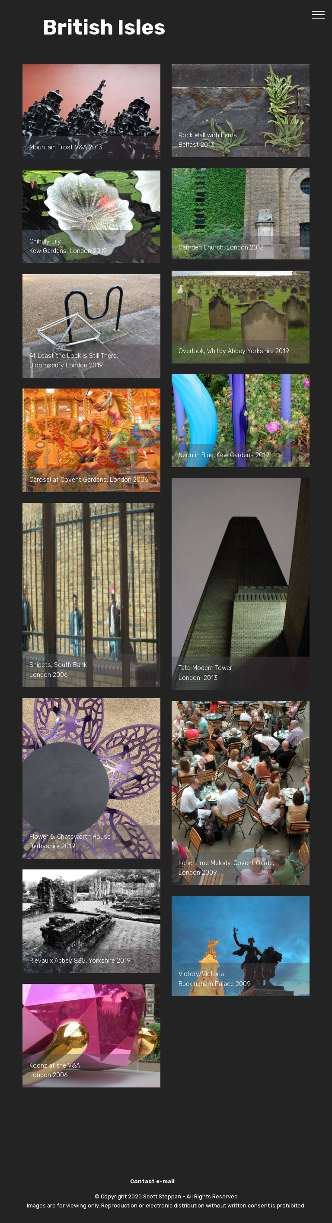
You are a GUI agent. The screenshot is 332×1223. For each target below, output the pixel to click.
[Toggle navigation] (318, 14)
